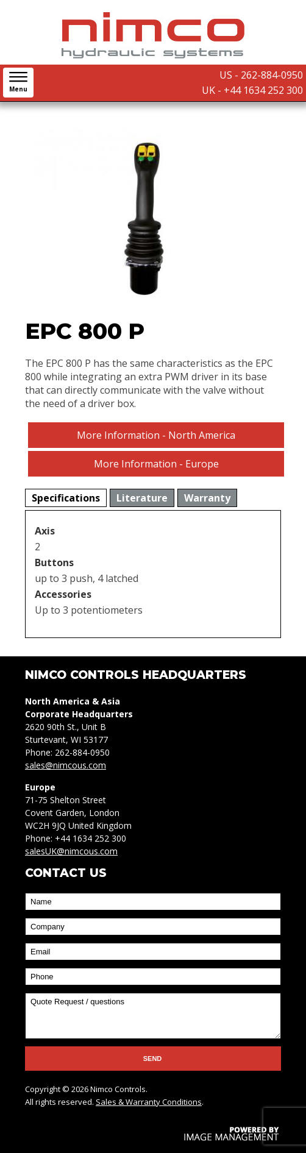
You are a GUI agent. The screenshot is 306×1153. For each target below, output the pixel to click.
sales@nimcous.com (65, 765)
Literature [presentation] (142, 498)
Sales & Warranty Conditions (149, 1101)
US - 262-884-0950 (261, 75)
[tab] (66, 498)
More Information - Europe (156, 463)
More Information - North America (156, 435)
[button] (18, 83)
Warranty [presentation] (207, 498)
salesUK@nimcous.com (71, 851)
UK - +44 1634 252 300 (252, 90)
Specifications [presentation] (66, 498)
